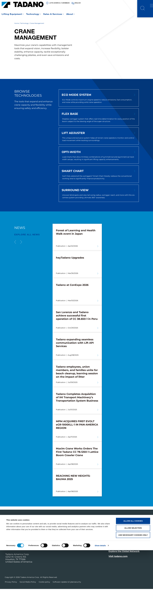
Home (16, 33)
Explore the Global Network (124, 561)
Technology (32, 14)
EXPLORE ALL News (27, 244)
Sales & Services (52, 14)
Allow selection (133, 577)
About (69, 14)
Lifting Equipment (12, 14)
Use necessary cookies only (133, 584)
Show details (100, 594)
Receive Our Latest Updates (128, 540)
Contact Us (116, 555)
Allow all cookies (133, 570)
